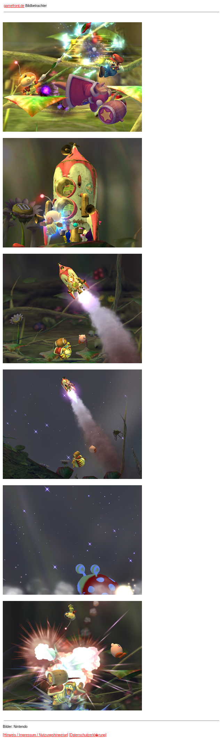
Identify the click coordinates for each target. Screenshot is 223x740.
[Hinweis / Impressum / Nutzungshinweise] (35, 735)
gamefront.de (14, 6)
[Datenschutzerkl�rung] (87, 735)
